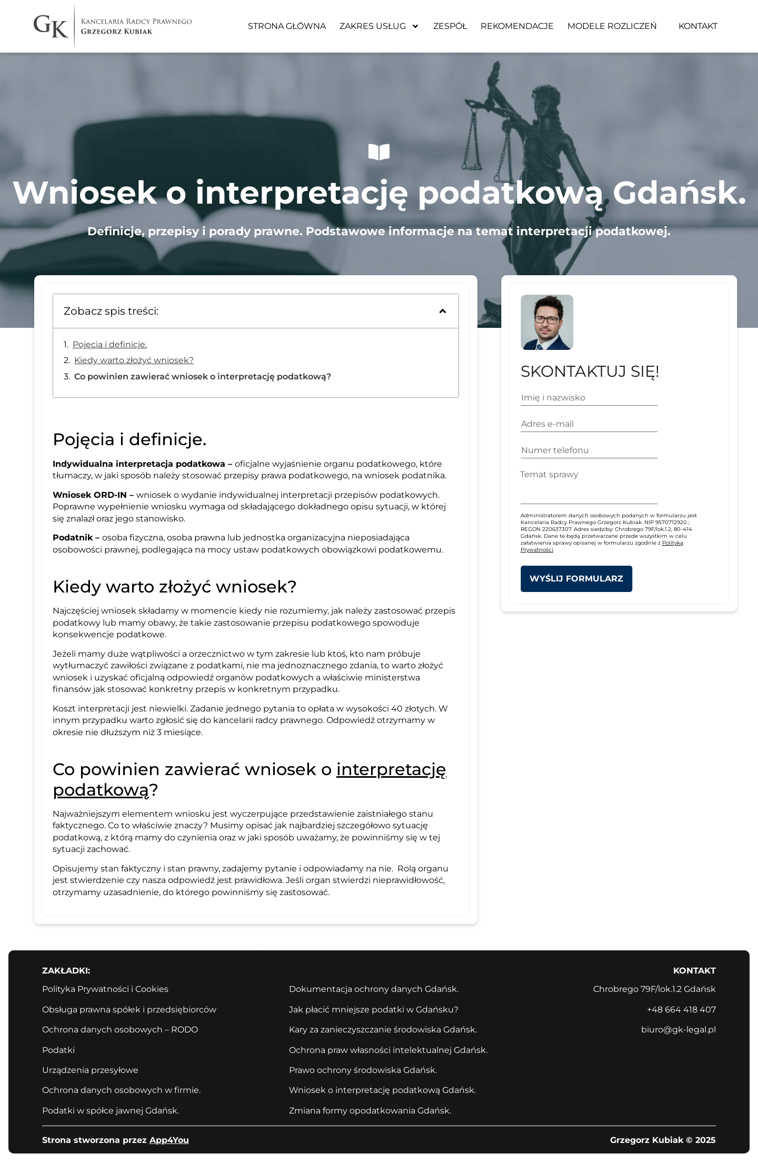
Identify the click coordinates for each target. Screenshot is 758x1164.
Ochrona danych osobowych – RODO (120, 1030)
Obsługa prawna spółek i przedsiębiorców (129, 1010)
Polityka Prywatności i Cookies (105, 989)
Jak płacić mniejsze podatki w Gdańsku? (373, 1010)
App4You (169, 1140)
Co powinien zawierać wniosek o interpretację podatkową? (202, 377)
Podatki (58, 1050)
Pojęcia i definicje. (110, 344)
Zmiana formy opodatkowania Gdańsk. (370, 1111)
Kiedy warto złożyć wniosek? (134, 360)
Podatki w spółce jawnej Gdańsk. (110, 1111)
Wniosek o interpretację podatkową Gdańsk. (382, 1090)
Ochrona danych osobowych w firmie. (121, 1090)
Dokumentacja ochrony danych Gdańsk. (373, 989)
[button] (442, 311)
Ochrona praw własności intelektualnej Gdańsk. (388, 1050)
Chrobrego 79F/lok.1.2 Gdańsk (654, 989)
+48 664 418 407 (681, 1010)
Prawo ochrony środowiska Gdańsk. (363, 1070)
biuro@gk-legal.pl (678, 1030)
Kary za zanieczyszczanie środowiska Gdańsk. (383, 1030)
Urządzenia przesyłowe (90, 1070)
